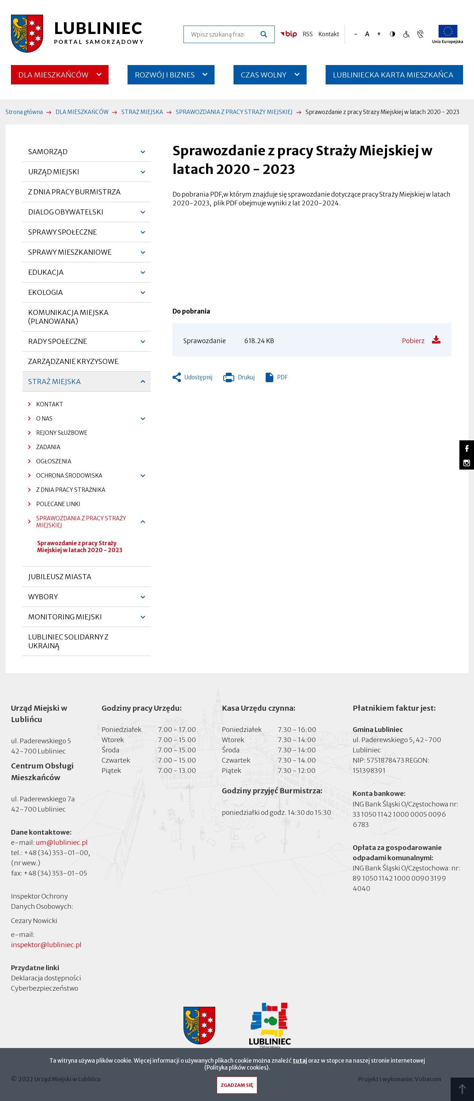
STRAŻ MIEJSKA (142, 112)
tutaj (300, 1060)
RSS (308, 34)
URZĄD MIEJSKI (53, 174)
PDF (282, 377)
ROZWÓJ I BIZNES (165, 74)
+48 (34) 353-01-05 (55, 873)
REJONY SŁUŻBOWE (61, 432)
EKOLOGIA (45, 295)
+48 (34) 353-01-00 (56, 852)
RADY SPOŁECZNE (57, 344)
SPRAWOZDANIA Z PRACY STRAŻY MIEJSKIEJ (234, 112)
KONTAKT (49, 404)
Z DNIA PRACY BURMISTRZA (74, 191)
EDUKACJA (46, 275)
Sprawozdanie (204, 341)
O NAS (40, 420)
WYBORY (43, 599)
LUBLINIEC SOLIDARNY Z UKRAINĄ (68, 641)
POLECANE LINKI (58, 504)
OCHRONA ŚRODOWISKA (65, 477)
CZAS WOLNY (264, 74)
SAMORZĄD (48, 154)
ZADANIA (48, 447)
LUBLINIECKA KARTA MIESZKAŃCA (393, 77)
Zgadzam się (237, 1085)
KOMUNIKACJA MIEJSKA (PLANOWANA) (68, 317)
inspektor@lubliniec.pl (46, 945)
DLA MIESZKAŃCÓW (53, 74)
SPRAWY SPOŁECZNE (62, 235)
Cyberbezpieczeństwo (44, 987)
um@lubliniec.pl (62, 842)
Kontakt (328, 34)
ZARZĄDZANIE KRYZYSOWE (73, 361)
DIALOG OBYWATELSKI (65, 215)
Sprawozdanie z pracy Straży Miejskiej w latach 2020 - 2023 (79, 547)
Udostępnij (198, 377)
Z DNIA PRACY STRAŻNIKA (70, 489)
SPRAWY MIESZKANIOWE (69, 255)
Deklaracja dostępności (46, 978)
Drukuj (239, 379)
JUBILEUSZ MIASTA (59, 576)
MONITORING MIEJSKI (65, 619)
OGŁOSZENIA (49, 463)
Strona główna (24, 112)
